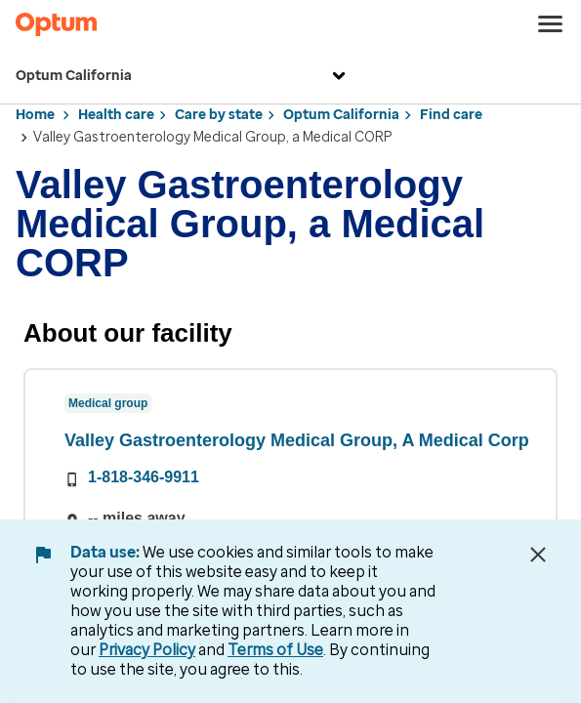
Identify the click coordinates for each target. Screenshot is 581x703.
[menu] (550, 24)
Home (35, 114)
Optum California (183, 76)
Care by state (219, 114)
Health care (116, 114)
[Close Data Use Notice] (538, 554)
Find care (451, 114)
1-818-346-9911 (143, 477)
